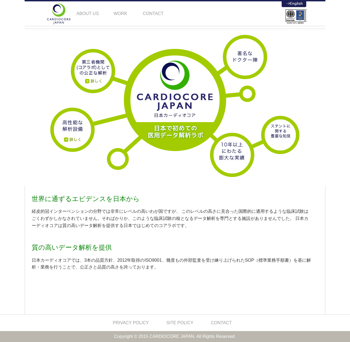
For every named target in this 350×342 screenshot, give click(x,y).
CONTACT (221, 322)
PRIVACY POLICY (131, 322)
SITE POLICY (180, 322)
